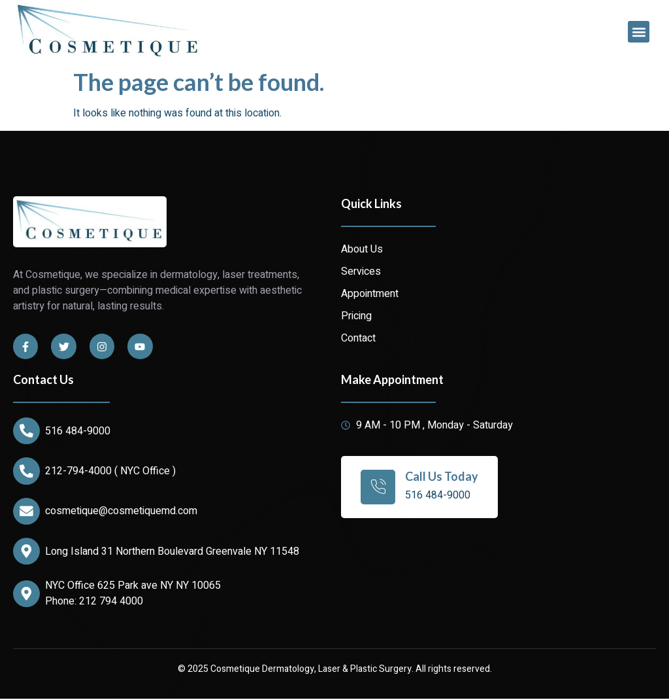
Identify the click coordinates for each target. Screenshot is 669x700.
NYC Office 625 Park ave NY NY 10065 (133, 587)
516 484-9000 (78, 431)
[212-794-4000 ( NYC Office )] (27, 471)
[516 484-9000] (27, 431)
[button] (638, 32)
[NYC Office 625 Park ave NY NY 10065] (27, 595)
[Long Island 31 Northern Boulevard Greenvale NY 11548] (27, 553)
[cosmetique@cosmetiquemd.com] (27, 512)
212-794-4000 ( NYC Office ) (111, 472)
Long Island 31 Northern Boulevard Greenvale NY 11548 (173, 553)
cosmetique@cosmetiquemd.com (122, 512)
